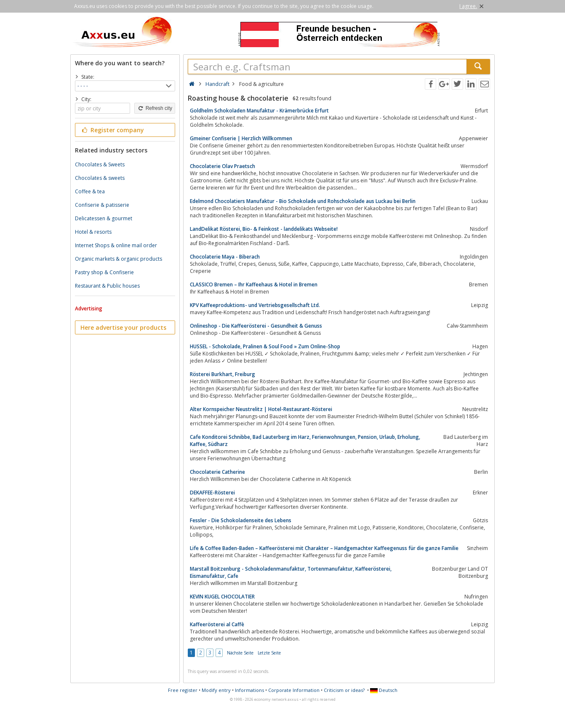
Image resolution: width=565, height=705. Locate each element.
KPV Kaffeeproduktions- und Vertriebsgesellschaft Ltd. (255, 305)
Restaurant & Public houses (107, 285)
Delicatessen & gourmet (103, 218)
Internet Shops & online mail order (116, 245)
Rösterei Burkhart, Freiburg (222, 374)
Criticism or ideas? (344, 690)
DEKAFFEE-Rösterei (212, 492)
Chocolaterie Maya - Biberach (225, 256)
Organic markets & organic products (118, 258)
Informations (249, 690)
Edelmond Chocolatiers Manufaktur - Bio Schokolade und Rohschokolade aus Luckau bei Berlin (303, 201)
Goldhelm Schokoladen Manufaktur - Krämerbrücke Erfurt (259, 110)
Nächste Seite (240, 653)
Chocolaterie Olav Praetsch (222, 166)
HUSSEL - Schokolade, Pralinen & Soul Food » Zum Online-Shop (265, 346)
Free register (182, 690)
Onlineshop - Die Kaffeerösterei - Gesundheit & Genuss (256, 325)
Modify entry (216, 690)
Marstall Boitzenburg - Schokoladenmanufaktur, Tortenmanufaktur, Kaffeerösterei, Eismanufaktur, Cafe (291, 572)
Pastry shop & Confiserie (104, 272)
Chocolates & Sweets (100, 164)
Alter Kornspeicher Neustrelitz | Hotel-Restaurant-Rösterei (261, 409)
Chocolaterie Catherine (217, 471)
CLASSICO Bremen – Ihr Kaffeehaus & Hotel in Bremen (253, 284)
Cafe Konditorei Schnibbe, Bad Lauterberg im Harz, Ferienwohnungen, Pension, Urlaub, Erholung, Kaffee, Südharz (305, 440)
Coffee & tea (90, 191)
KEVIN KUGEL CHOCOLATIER (222, 596)
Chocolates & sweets (100, 178)
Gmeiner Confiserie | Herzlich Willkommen (241, 138)
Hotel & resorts (93, 231)
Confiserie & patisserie (102, 204)
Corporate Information (294, 690)
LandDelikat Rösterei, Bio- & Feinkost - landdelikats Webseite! (264, 228)
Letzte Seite (269, 653)
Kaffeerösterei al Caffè (217, 624)
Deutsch (383, 690)
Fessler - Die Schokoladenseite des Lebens (240, 520)
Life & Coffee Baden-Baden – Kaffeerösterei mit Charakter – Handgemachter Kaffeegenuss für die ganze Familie (324, 548)
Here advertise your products (123, 327)
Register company (112, 130)
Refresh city (154, 108)
